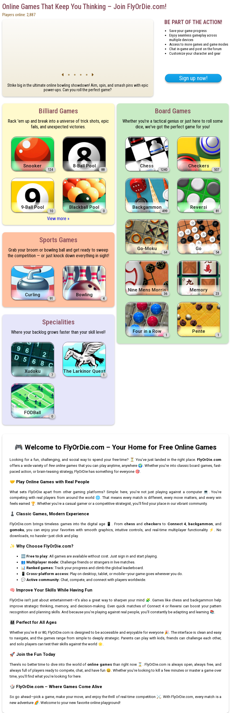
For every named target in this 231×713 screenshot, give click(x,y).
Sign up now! (193, 78)
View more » (58, 218)
